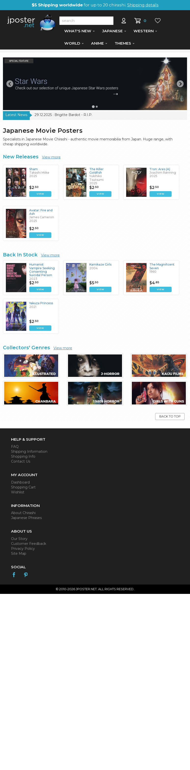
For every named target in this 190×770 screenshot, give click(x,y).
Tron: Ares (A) (159, 170)
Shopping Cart (23, 488)
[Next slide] (180, 85)
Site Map (18, 555)
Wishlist (17, 493)
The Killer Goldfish (96, 172)
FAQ (15, 448)
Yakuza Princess (41, 304)
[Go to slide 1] (93, 108)
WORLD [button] (74, 44)
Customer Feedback (28, 545)
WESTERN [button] (145, 32)
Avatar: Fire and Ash (41, 213)
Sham (33, 170)
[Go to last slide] (9, 85)
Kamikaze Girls (100, 266)
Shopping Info (23, 458)
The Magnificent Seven (162, 267)
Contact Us (20, 463)
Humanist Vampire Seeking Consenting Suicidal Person (42, 271)
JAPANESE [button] (114, 32)
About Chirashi (23, 514)
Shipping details (142, 5)
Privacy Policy (23, 550)
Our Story (19, 540)
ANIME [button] (99, 44)
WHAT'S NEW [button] (79, 32)
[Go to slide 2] (97, 108)
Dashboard (20, 484)
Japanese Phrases (26, 519)
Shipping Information (29, 453)
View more (51, 158)
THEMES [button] (125, 44)
